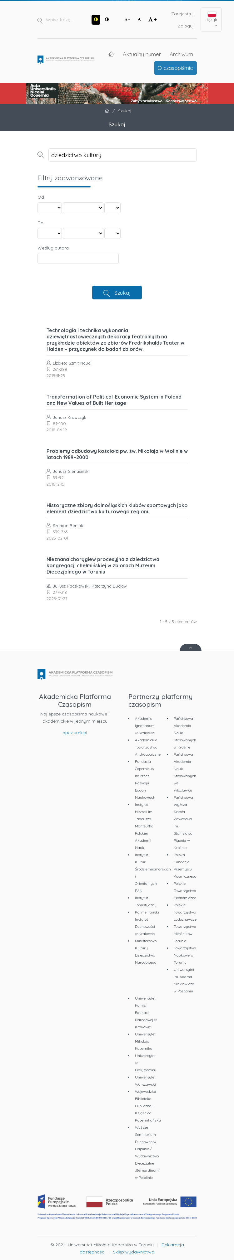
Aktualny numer (142, 54)
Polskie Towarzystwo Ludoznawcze (185, 912)
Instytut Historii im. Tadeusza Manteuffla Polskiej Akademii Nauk (144, 826)
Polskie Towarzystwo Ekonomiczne (185, 890)
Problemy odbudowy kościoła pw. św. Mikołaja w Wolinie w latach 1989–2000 (117, 454)
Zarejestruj (182, 14)
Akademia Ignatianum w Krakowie (145, 725)
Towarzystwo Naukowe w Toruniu (185, 955)
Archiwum (181, 54)
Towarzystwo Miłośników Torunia (185, 933)
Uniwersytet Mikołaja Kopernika (145, 1041)
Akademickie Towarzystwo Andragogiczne (148, 747)
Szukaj (122, 292)
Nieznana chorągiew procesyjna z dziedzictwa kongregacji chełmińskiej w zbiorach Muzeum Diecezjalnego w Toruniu (103, 565)
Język (211, 20)
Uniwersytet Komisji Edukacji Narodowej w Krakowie (146, 1012)
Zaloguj (186, 26)
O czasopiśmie (175, 67)
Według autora (53, 248)
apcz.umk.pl (74, 732)
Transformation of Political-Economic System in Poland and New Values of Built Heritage (114, 400)
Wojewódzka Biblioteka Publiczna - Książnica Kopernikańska (148, 1105)
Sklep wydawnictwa (133, 1252)
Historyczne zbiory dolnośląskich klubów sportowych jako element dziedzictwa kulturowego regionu (117, 508)
